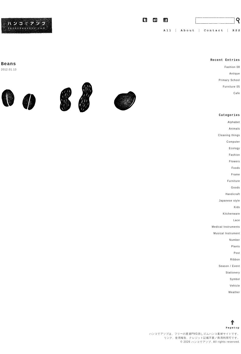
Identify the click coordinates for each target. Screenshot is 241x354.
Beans (8, 63)
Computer (233, 141)
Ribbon (235, 259)
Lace (236, 220)
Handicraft (232, 194)
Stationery (233, 272)
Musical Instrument (226, 233)
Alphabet (234, 122)
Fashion (234, 154)
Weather (234, 292)
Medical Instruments (226, 226)
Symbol (235, 279)
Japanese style (229, 200)
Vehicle (235, 285)
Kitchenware (231, 213)
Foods (235, 168)
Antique (234, 73)
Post (237, 253)
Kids (237, 207)
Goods (235, 187)
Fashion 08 (232, 67)
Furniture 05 (231, 86)
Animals (234, 128)
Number (234, 240)
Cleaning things (229, 135)
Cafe (236, 93)
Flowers (234, 161)
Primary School (229, 80)
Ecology (234, 148)
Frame (235, 174)
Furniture (233, 181)
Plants (235, 246)
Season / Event (229, 266)
